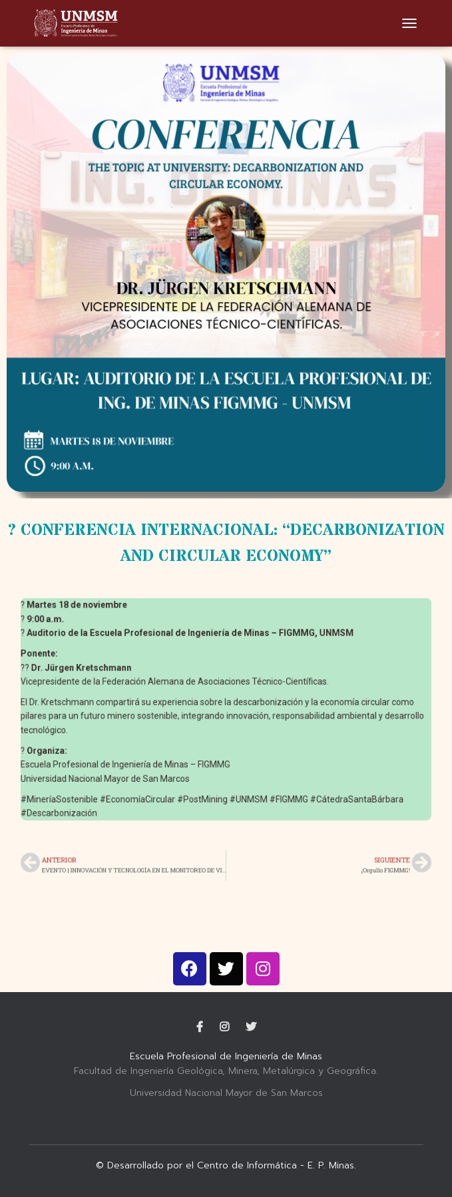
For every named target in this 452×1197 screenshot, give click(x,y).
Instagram (224, 1027)
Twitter (251, 1027)
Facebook (200, 1027)
